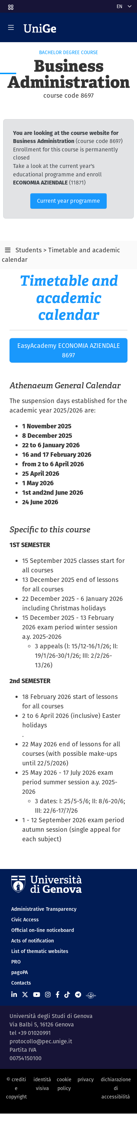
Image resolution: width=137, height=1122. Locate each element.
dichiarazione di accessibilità (116, 1088)
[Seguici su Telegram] (78, 994)
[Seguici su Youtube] (36, 994)
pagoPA (19, 972)
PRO (16, 961)
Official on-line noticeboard (42, 930)
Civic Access (25, 919)
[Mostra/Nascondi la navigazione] (11, 27)
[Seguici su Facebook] (58, 994)
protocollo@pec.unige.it (41, 1041)
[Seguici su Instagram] (48, 994)
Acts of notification (32, 940)
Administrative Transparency (43, 909)
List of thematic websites (39, 951)
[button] (10, 4)
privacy (85, 1079)
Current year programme (68, 201)
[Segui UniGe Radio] (91, 994)
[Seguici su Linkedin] (14, 994)
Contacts (21, 982)
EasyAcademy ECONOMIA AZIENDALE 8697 (68, 350)
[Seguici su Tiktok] (67, 994)
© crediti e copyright (16, 1088)
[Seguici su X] (25, 994)
